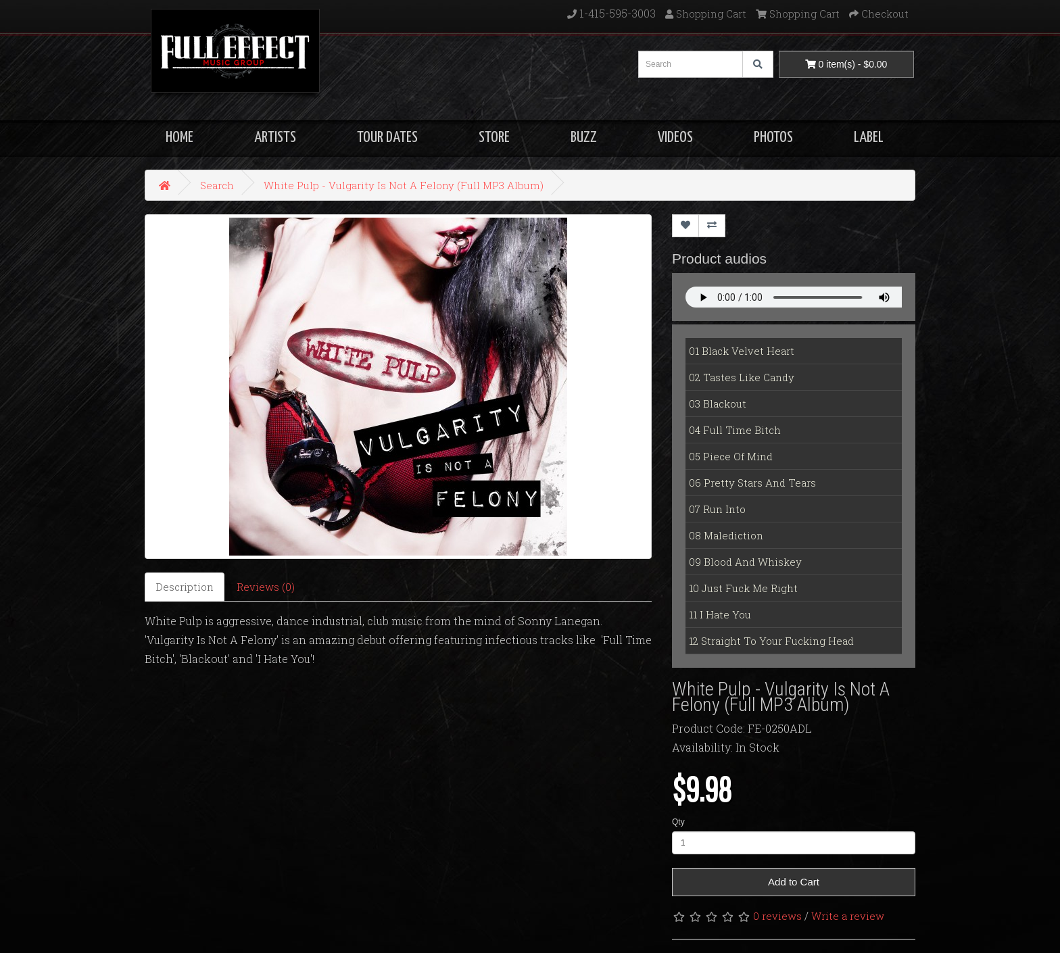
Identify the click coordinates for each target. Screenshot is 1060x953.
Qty (678, 822)
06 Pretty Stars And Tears (752, 482)
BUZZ (584, 137)
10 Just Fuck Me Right (743, 588)
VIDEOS (675, 137)
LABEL (869, 137)
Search (217, 185)
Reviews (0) (266, 586)
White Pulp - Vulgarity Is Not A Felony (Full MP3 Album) (404, 185)
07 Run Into (717, 509)
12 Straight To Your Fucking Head (771, 640)
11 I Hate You (720, 614)
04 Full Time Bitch (735, 430)
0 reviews (777, 916)
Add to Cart (793, 881)
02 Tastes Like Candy (741, 377)
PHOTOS (773, 137)
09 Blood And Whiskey (745, 561)
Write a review (847, 916)
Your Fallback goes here (793, 297)
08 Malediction (726, 535)
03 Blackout (717, 403)
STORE (494, 137)
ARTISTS (275, 137)
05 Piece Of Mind (731, 456)
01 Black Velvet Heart (741, 351)
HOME (179, 137)
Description (184, 586)
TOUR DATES (387, 137)
